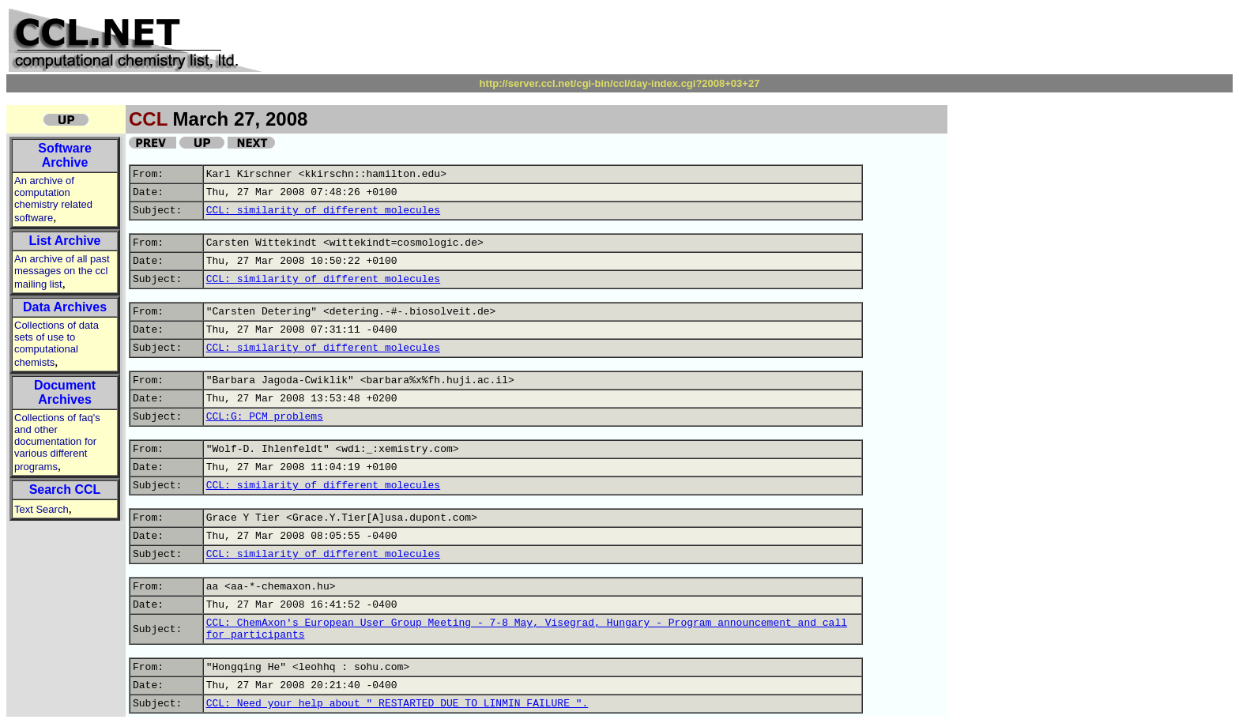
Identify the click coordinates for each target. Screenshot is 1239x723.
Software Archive (65, 155)
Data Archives (65, 307)
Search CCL (65, 489)
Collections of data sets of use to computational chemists (56, 343)
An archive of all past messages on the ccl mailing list (62, 271)
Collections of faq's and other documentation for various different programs (57, 442)
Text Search (41, 509)
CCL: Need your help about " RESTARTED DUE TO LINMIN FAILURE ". (397, 704)
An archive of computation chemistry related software (53, 199)
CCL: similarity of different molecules (323, 211)
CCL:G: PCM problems (264, 417)
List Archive (65, 240)
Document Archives (65, 392)
